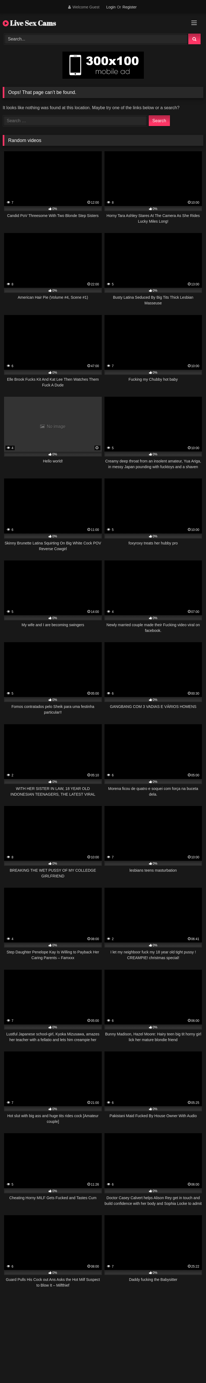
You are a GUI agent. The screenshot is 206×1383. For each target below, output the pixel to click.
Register (129, 7)
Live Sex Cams (29, 23)
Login (110, 7)
